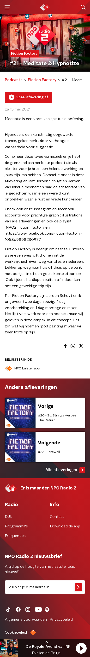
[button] (81, 648)
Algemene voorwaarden (26, 619)
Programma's (16, 526)
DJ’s (8, 517)
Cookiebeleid (16, 632)
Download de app (65, 526)
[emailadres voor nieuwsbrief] (45, 587)
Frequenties (15, 536)
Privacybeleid (61, 619)
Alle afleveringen (65, 470)
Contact (57, 517)
